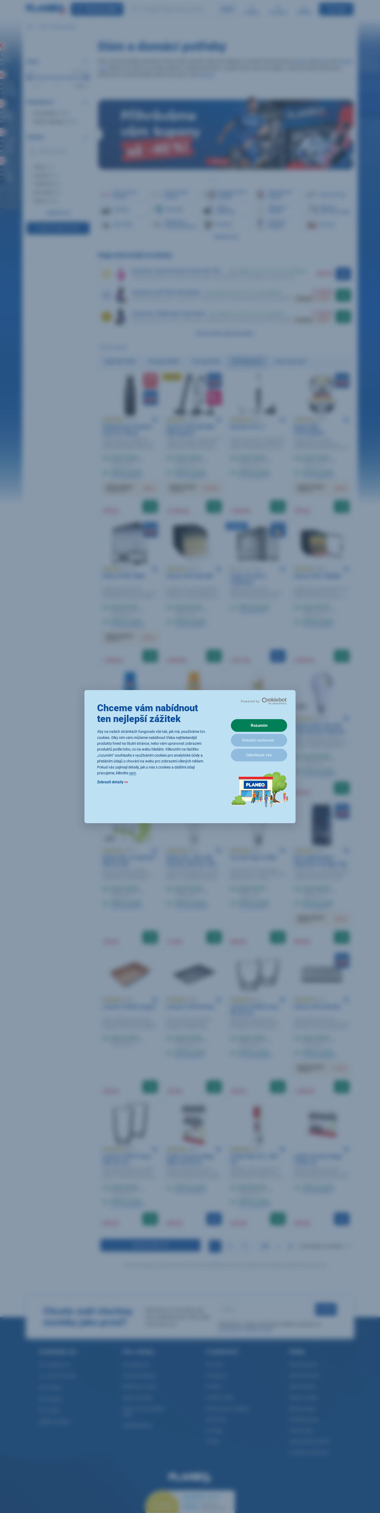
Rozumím (259, 725)
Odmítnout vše (259, 755)
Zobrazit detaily (112, 782)
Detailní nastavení (258, 740)
